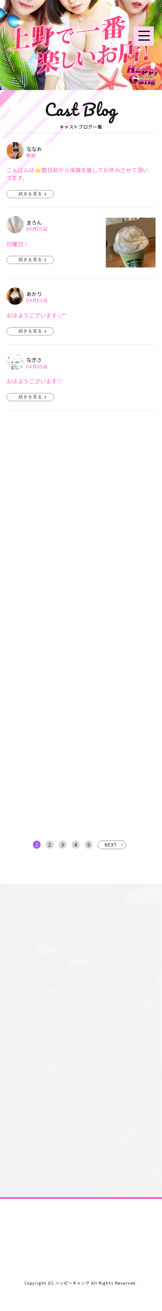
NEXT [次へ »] (111, 844)
